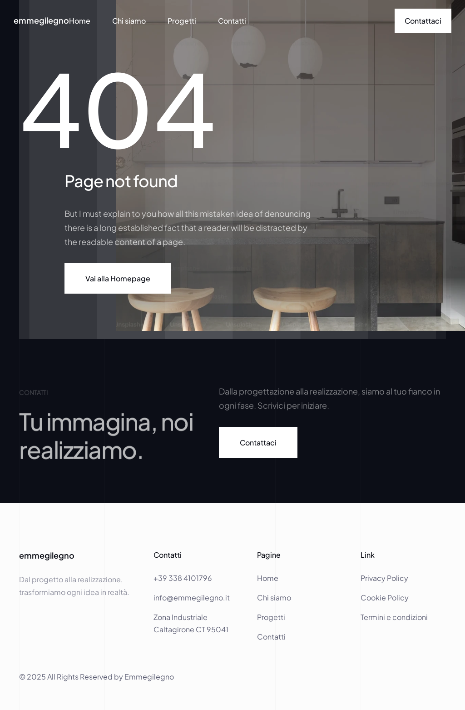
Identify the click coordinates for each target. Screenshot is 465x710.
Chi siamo (129, 20)
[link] (423, 21)
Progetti (182, 20)
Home (268, 578)
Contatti (232, 20)
